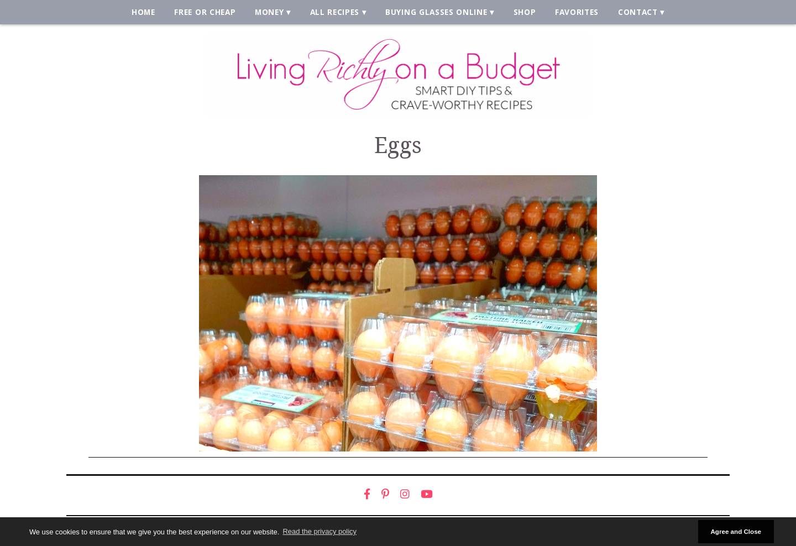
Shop (525, 12)
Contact (638, 12)
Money (269, 12)
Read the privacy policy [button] (320, 531)
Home (143, 12)
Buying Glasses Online (436, 12)
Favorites (577, 12)
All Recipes (335, 12)
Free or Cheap (204, 12)
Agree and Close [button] (735, 531)
